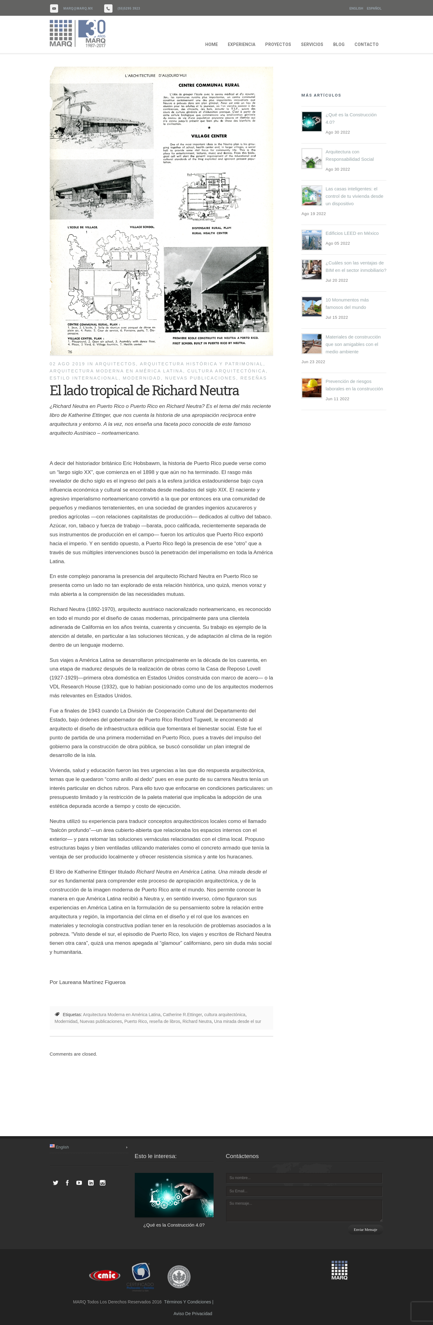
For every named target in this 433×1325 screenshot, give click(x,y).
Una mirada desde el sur (237, 1021)
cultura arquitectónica (226, 370)
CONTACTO (366, 44)
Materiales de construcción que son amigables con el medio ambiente (352, 344)
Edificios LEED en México (352, 233)
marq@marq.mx (78, 8)
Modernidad (142, 378)
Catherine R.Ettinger (182, 1014)
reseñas (253, 378)
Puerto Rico (135, 1021)
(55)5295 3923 (129, 8)
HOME (211, 44)
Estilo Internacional (84, 378)
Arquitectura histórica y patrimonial (201, 363)
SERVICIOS (312, 44)
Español (374, 8)
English (356, 8)
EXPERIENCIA (241, 44)
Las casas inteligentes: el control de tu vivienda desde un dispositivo (354, 196)
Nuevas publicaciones (200, 378)
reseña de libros (164, 1021)
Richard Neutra (197, 1021)
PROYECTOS (278, 44)
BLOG (339, 44)
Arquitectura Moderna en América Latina (116, 370)
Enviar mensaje (365, 1229)
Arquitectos (115, 363)
